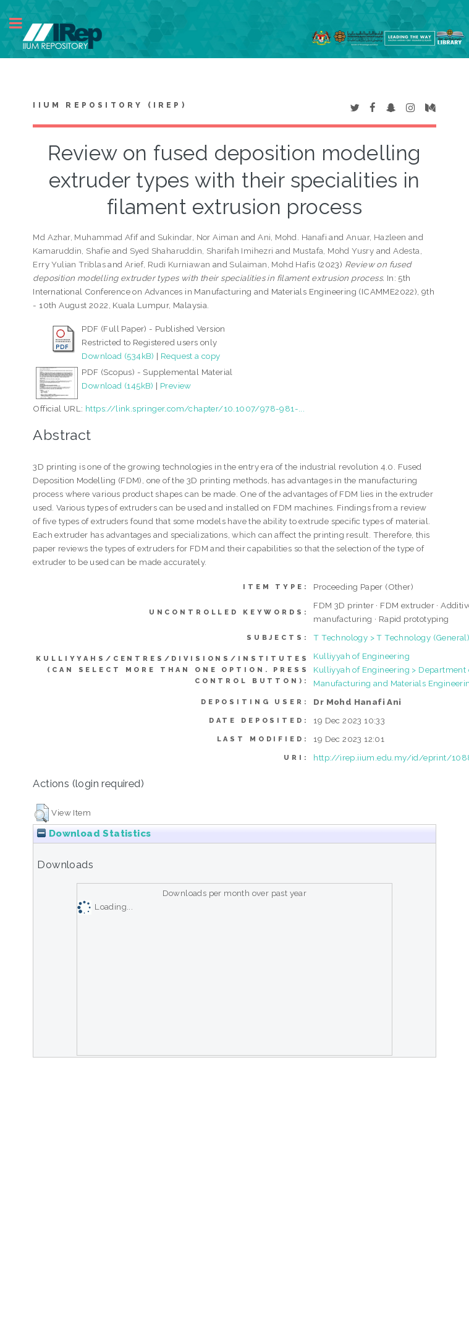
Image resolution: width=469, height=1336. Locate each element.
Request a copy (191, 356)
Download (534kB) (118, 356)
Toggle (22, 23)
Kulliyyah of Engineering (361, 656)
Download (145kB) (117, 385)
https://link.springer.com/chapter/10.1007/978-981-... (195, 408)
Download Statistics (94, 833)
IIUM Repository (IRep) (109, 105)
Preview (176, 385)
